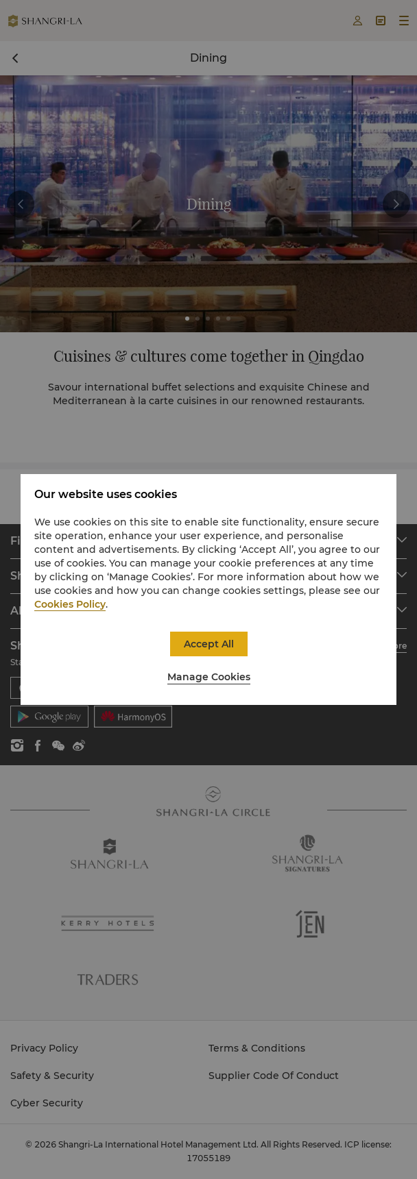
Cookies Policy (70, 604)
